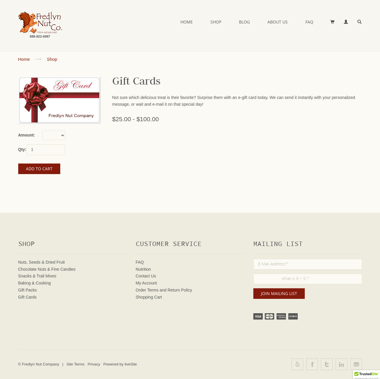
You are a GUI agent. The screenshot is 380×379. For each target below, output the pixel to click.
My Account (146, 283)
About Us (277, 22)
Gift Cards (27, 297)
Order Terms (147, 290)
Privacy (94, 364)
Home (186, 22)
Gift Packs (27, 290)
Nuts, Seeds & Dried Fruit (41, 262)
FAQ (309, 22)
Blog (244, 22)
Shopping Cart (149, 297)
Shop (215, 22)
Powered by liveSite (120, 364)
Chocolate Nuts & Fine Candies (47, 269)
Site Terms (75, 364)
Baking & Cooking (34, 283)
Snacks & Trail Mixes (37, 276)
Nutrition (143, 269)
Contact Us (146, 276)
